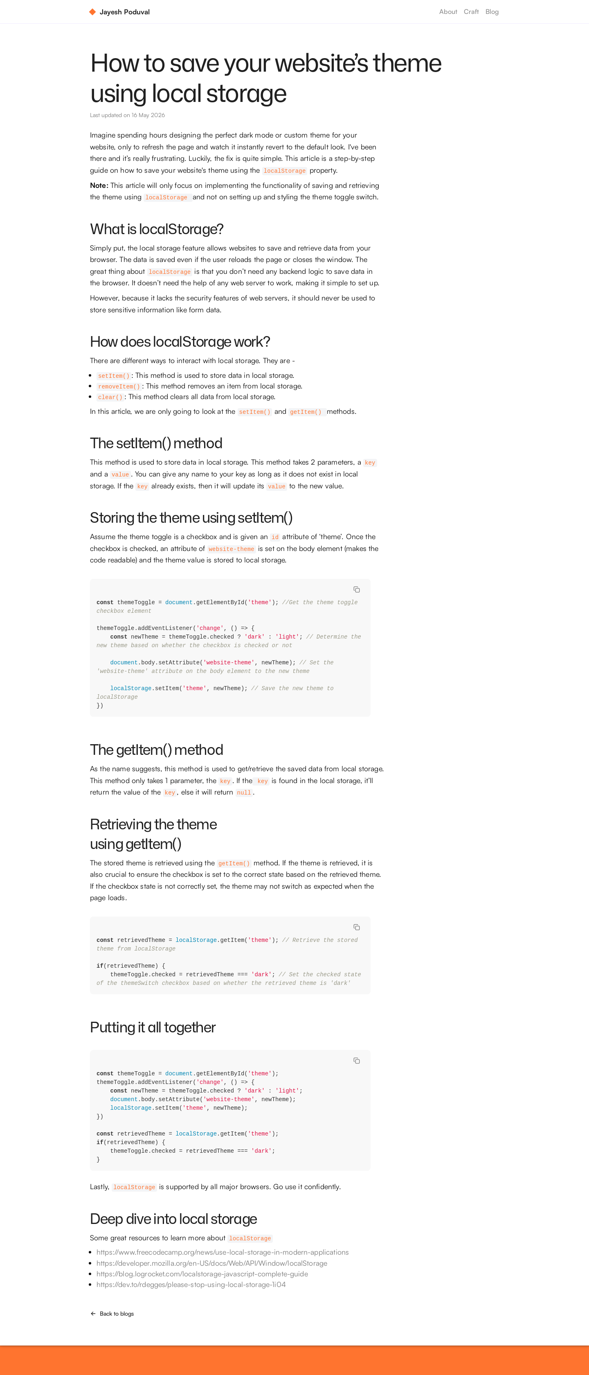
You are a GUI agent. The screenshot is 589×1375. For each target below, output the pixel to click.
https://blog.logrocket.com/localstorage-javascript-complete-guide (202, 1273)
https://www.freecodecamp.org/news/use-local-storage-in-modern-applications (223, 1251)
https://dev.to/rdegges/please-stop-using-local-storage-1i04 (191, 1284)
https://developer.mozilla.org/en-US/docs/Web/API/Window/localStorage (212, 1262)
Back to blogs (112, 1313)
